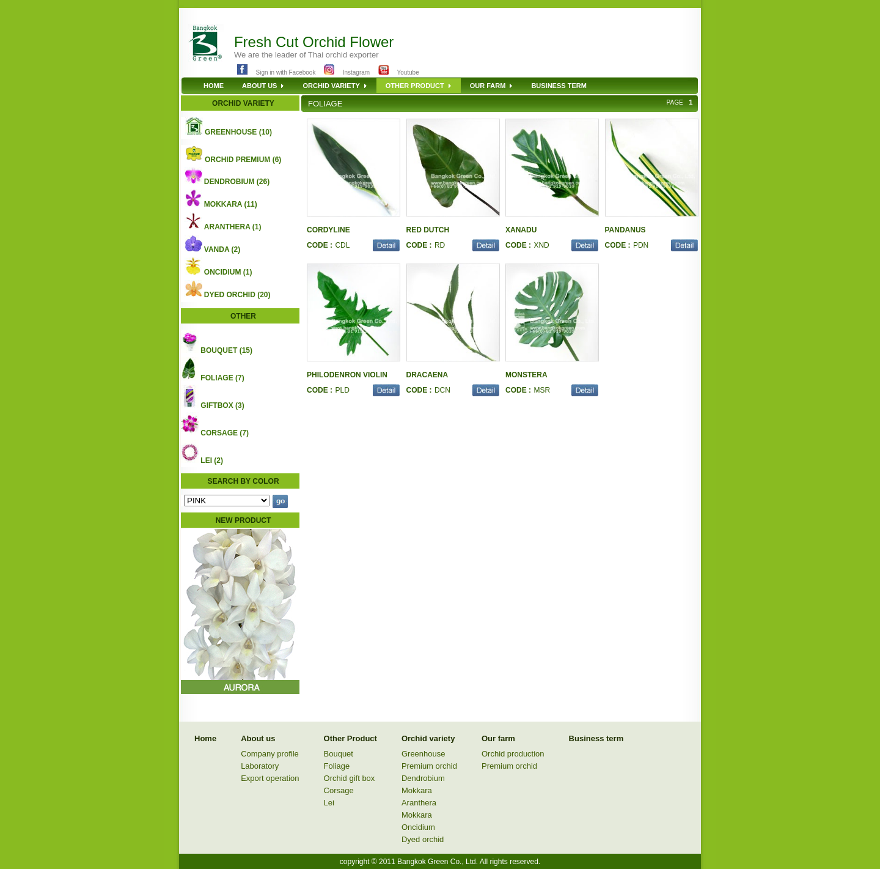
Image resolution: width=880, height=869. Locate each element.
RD (440, 245)
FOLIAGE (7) (222, 378)
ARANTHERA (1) (233, 227)
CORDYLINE (328, 230)
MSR (542, 390)
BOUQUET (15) (226, 350)
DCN (442, 390)
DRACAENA (427, 375)
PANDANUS (625, 230)
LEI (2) (211, 460)
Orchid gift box (349, 778)
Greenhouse (424, 753)
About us (258, 738)
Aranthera (419, 802)
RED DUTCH (428, 230)
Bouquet (338, 753)
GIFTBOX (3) (222, 405)
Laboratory (260, 766)
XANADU (521, 230)
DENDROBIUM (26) (237, 181)
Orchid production (513, 753)
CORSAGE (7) (224, 433)
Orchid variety (428, 738)
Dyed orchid (423, 839)
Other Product (350, 738)
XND (541, 245)
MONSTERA (526, 375)
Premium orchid (429, 766)
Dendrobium (423, 778)
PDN (640, 245)
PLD (342, 390)
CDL (342, 245)
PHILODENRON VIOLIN (347, 375)
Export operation (270, 778)
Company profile (270, 753)
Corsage (339, 790)
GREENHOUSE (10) (238, 132)
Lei (329, 802)
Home (205, 738)
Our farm (498, 738)
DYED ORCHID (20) (237, 294)
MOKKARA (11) (230, 204)
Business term (596, 738)
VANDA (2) (222, 249)
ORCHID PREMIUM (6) (243, 159)
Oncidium (418, 827)
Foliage (337, 766)
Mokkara (417, 790)
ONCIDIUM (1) (228, 272)
